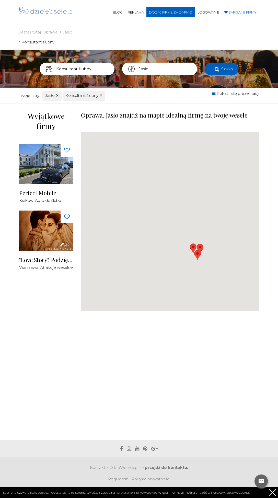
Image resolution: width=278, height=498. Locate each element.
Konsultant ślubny (37, 42)
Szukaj (227, 68)
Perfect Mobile (37, 193)
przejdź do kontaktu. (166, 467)
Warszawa (28, 267)
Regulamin (118, 479)
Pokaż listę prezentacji (235, 93)
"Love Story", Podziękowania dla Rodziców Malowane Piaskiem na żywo (46, 260)
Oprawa (50, 32)
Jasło (67, 32)
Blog (118, 12)
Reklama (136, 12)
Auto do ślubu (48, 200)
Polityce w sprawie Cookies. (230, 492)
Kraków (26, 200)
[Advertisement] (57, 354)
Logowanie (208, 12)
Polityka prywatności (151, 479)
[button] (197, 255)
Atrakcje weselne (56, 267)
